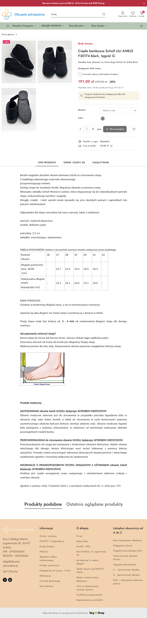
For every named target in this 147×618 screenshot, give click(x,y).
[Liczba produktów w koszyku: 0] (141, 14)
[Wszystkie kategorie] (20, 26)
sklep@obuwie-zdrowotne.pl (11, 564)
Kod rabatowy (46, 586)
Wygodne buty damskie (124, 564)
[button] (52, 26)
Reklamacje (45, 575)
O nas (79, 536)
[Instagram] (10, 580)
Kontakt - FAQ (83, 546)
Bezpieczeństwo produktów (89, 600)
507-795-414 (10, 572)
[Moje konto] (122, 14)
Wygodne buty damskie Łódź (127, 550)
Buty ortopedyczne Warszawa (127, 540)
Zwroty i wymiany (48, 536)
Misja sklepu (82, 541)
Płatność (44, 551)
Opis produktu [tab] (47, 162)
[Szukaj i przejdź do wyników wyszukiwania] (104, 14)
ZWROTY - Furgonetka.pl (52, 541)
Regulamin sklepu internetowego (48, 558)
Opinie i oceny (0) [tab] (74, 162)
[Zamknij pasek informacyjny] (144, 3)
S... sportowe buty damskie (126, 575)
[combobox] (120, 110)
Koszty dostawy (47, 546)
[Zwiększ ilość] (93, 129)
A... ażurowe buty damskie (126, 569)
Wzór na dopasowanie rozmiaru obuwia (87, 588)
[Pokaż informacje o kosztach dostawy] (111, 145)
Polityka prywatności (50, 565)
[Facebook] (5, 580)
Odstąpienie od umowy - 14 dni (55, 570)
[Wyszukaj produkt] (78, 14)
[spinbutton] (86, 129)
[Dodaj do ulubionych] (134, 129)
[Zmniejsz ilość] (80, 129)
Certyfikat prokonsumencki (89, 594)
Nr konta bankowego (50, 581)
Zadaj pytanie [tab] (100, 162)
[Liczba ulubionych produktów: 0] (133, 14)
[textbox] (116, 110)
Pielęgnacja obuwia (123, 545)
